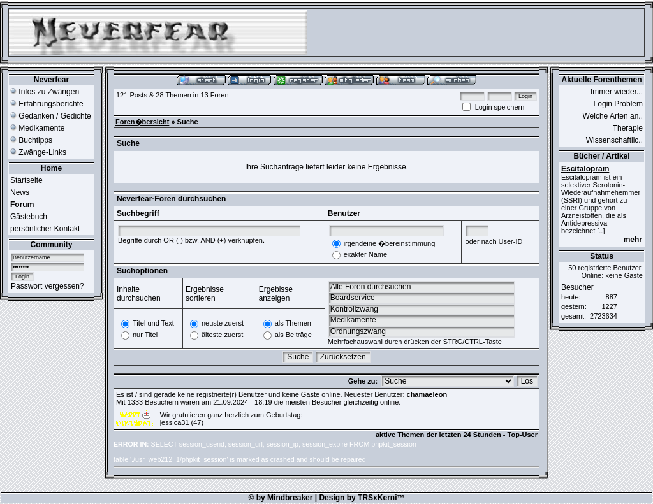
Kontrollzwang (421, 309)
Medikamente (37, 128)
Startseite (26, 180)
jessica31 (174, 422)
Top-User (523, 434)
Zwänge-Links (38, 152)
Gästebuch (28, 216)
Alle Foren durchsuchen (421, 287)
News (19, 192)
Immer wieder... (617, 91)
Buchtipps (31, 140)
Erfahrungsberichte (47, 103)
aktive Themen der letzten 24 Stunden (438, 434)
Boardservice (421, 297)
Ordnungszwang (421, 331)
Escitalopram (585, 168)
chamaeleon (427, 394)
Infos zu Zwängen (44, 91)
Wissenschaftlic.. (614, 140)
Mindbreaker (289, 497)
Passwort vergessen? (47, 286)
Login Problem (618, 103)
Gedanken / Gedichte (50, 116)
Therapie (628, 128)
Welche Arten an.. (613, 116)
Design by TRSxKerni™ (361, 497)
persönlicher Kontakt (45, 228)
